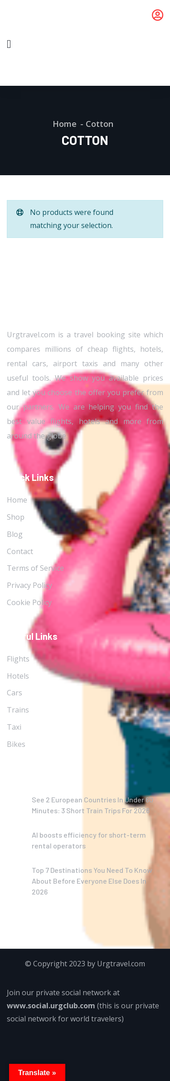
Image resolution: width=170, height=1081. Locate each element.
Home (65, 123)
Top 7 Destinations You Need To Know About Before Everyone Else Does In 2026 (92, 881)
